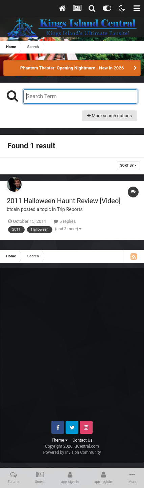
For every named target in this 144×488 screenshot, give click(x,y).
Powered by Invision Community (72, 452)
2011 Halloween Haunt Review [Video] (64, 201)
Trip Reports (69, 209)
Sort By (128, 165)
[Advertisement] (72, 347)
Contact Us (83, 440)
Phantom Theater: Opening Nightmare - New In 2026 (72, 67)
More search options (109, 115)
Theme (60, 440)
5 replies (65, 221)
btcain (13, 209)
